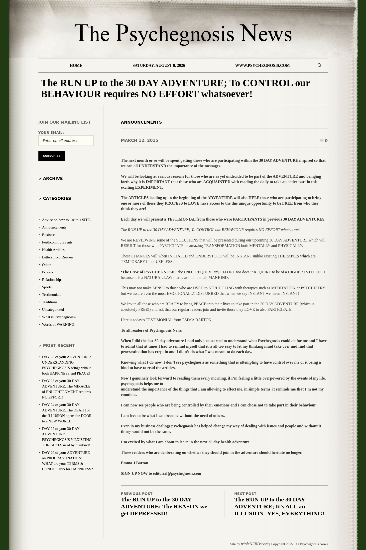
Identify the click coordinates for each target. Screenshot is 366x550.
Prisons (47, 272)
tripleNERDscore (255, 544)
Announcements (141, 122)
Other (46, 265)
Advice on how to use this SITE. (66, 220)
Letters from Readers (58, 257)
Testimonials (51, 295)
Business (48, 235)
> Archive (50, 178)
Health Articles (53, 250)
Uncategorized (53, 310)
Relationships (52, 280)
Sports (47, 287)
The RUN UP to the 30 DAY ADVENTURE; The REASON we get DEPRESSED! (164, 506)
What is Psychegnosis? (59, 317)
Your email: (51, 133)
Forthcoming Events (57, 242)
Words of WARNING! (59, 324)
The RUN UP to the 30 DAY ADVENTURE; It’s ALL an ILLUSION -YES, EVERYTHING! (279, 506)
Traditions (49, 302)
